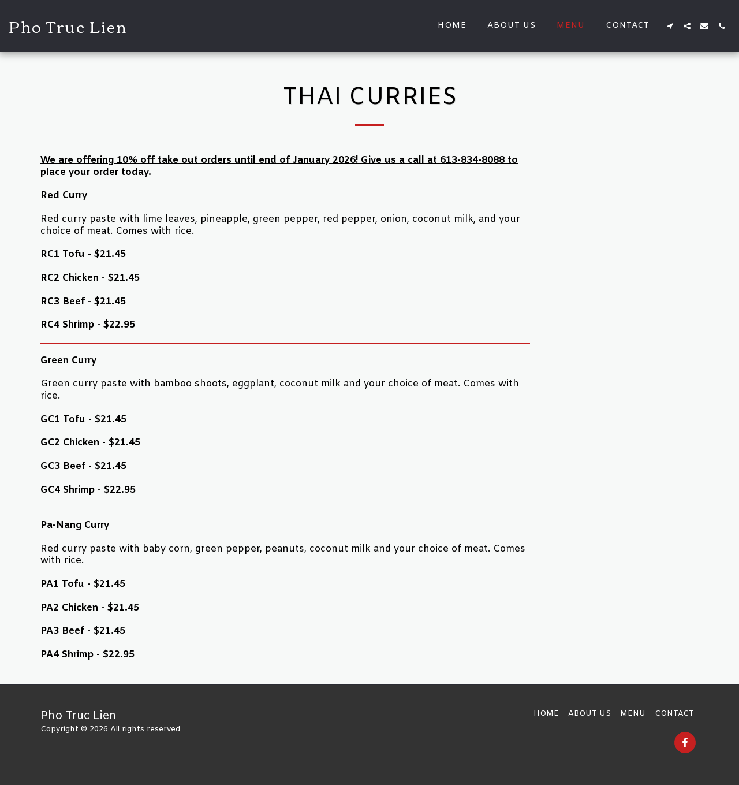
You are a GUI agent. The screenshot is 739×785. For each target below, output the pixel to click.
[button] (670, 26)
